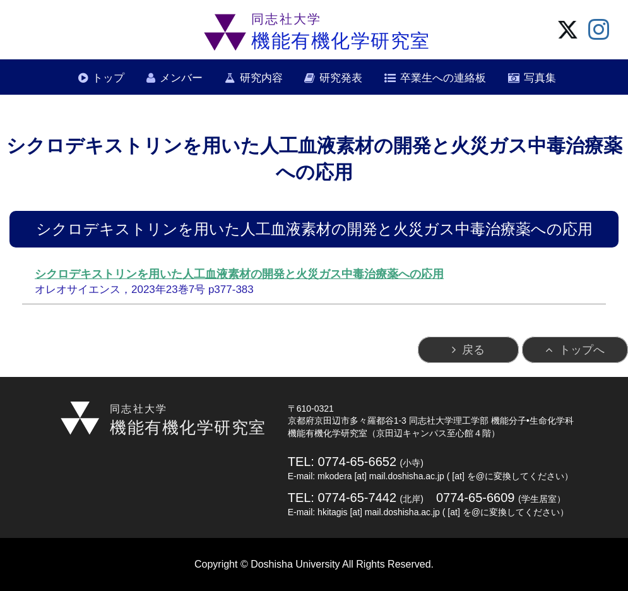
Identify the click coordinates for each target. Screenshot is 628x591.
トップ (108, 78)
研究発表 (340, 78)
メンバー (181, 78)
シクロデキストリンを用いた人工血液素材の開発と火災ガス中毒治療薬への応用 (239, 274)
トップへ (582, 349)
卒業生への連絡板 (443, 78)
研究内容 (261, 78)
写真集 (540, 78)
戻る (473, 349)
